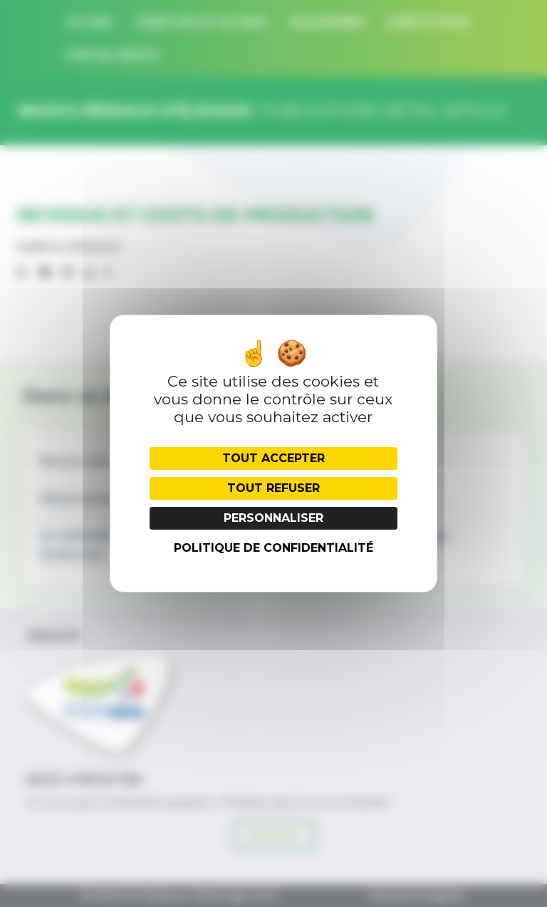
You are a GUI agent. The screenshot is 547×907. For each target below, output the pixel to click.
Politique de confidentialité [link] (273, 548)
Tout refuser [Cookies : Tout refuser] (273, 488)
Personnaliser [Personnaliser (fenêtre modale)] (273, 518)
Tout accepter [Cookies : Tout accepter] (273, 458)
